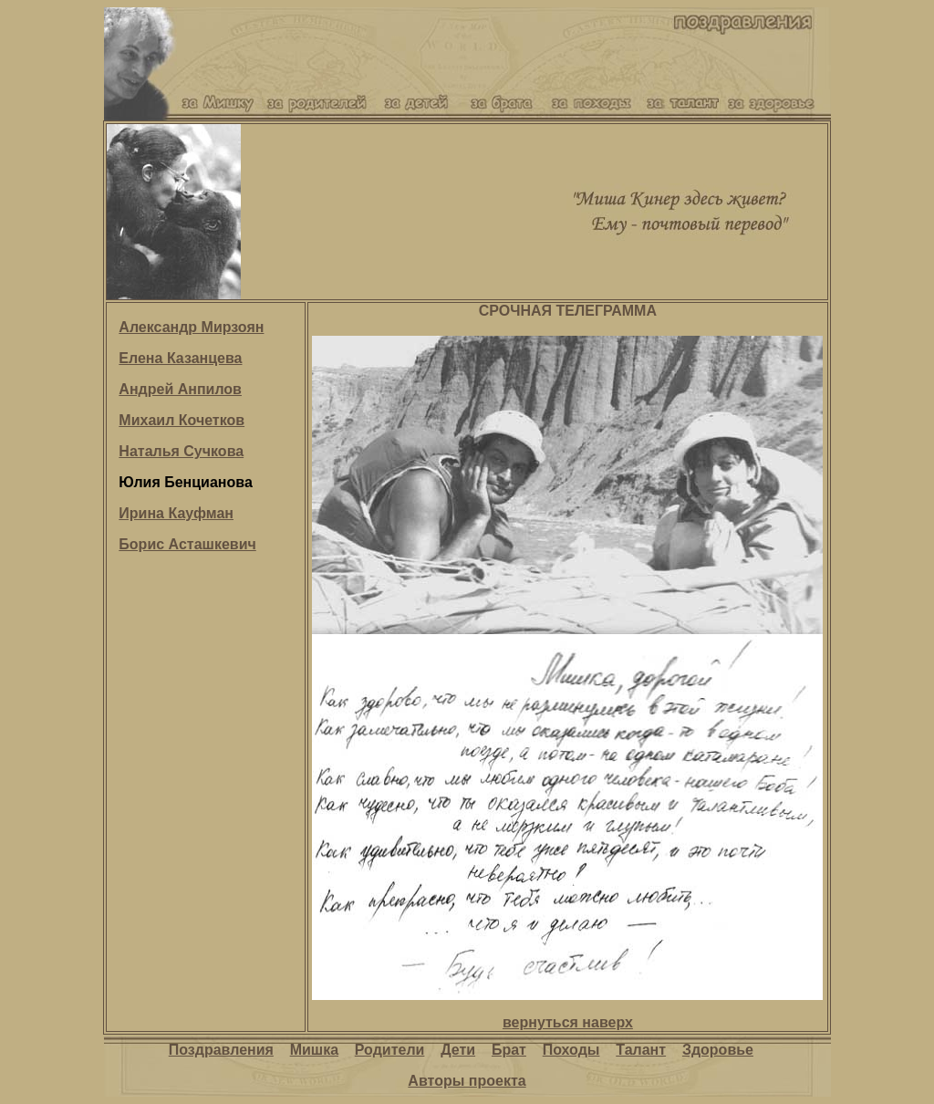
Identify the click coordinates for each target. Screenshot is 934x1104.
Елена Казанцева (180, 358)
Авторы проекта (466, 1080)
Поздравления (221, 1049)
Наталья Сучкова (181, 451)
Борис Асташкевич (187, 544)
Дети (458, 1049)
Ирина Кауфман (176, 513)
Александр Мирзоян (191, 327)
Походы (571, 1049)
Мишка (314, 1049)
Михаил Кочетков (181, 420)
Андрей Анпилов (180, 389)
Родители (390, 1049)
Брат (509, 1049)
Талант (641, 1049)
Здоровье (717, 1049)
